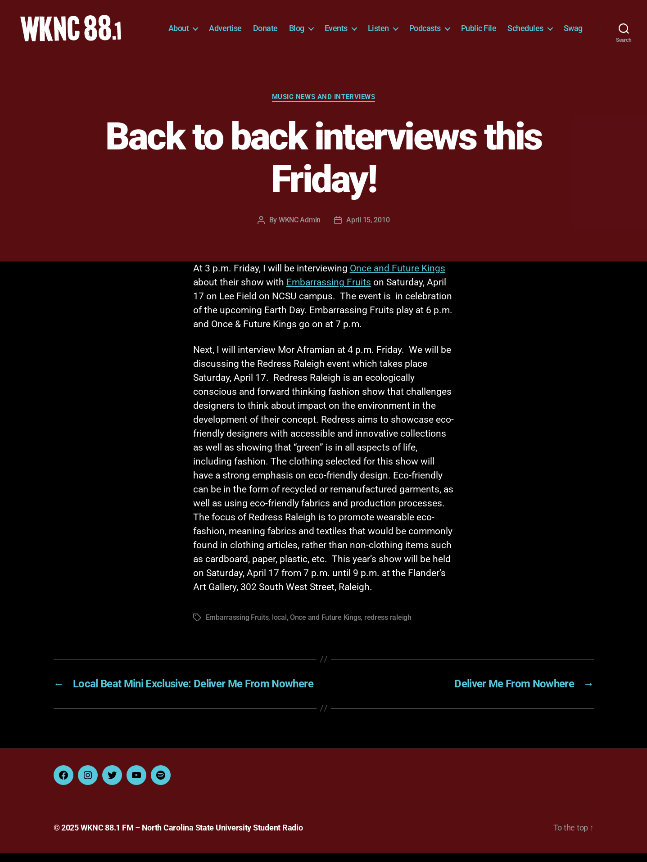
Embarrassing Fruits (328, 291)
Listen (408, 26)
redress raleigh (388, 626)
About (209, 26)
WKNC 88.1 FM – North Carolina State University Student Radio (192, 836)
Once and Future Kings (397, 277)
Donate (295, 26)
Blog (327, 26)
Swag (573, 39)
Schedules (556, 26)
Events (366, 26)
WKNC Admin (300, 229)
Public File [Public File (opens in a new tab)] (509, 26)
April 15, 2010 (367, 229)
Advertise (255, 26)
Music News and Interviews (324, 106)
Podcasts (455, 26)
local (279, 626)
